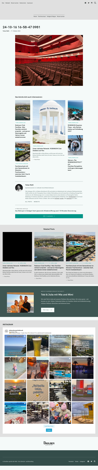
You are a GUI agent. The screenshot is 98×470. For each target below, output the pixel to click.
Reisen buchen (14, 3)
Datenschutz (23, 3)
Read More (37, 167)
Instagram (69, 206)
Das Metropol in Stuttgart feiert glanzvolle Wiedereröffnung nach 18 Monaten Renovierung (45, 219)
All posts (28, 210)
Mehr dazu (46, 318)
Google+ (62, 206)
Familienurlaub (42, 24)
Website (37, 210)
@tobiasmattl (72, 205)
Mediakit (7, 3)
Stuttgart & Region (51, 24)
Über (3, 3)
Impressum (30, 3)
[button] (15, 354)
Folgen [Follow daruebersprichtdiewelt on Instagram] (49, 438)
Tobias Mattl (6, 39)
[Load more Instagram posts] (49, 434)
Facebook (57, 206)
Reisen (35, 24)
